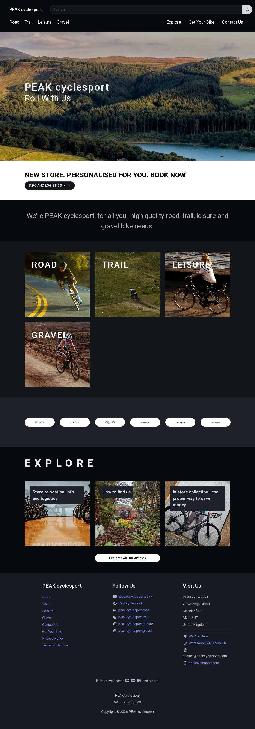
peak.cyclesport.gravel (135, 631)
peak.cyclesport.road (133, 610)
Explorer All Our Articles (127, 558)
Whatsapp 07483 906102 (208, 643)
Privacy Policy (53, 638)
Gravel (63, 22)
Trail (28, 22)
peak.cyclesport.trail (133, 617)
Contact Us (232, 22)
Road (14, 22)
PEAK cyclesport (25, 9)
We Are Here (198, 636)
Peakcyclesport (130, 603)
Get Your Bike (201, 22)
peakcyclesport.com (204, 663)
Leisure (45, 22)
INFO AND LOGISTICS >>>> (50, 185)
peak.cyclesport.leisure (135, 624)
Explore (173, 22)
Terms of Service (55, 645)
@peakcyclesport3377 (135, 596)
